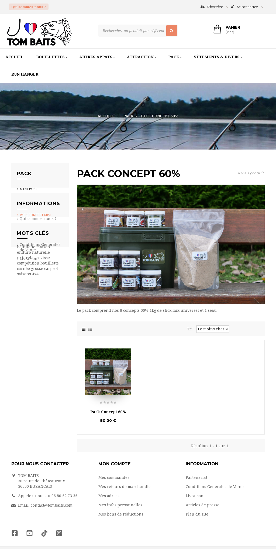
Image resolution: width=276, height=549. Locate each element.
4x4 (35, 372)
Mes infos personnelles (120, 505)
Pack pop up (30, 209)
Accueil (106, 116)
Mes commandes (113, 477)
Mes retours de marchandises (126, 486)
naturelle (41, 350)
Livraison (28, 301)
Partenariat (30, 278)
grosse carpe (43, 367)
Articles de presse (202, 505)
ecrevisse (41, 356)
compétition (28, 361)
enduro (24, 350)
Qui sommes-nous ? (28, 7)
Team (25, 269)
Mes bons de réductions (120, 514)
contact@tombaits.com (52, 505)
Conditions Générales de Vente (215, 486)
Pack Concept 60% (35, 218)
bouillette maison (33, 345)
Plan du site (197, 514)
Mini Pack (28, 192)
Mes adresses (110, 495)
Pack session (31, 201)
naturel (24, 356)
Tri (190, 329)
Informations (38, 243)
